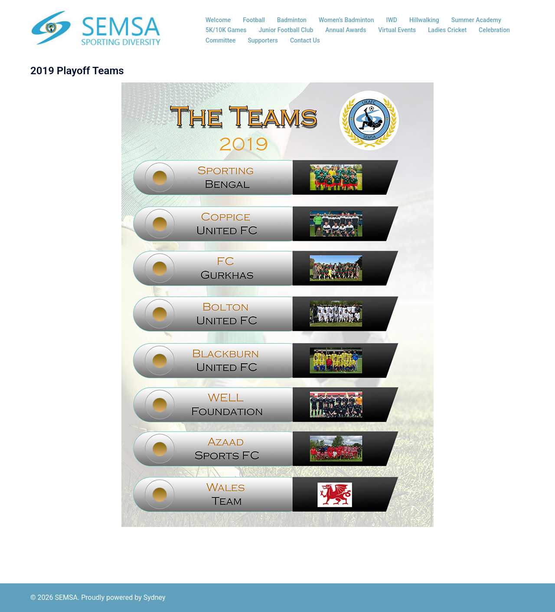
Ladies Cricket (447, 29)
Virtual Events (397, 29)
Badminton (292, 19)
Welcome (218, 19)
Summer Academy (476, 19)
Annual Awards (345, 29)
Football (254, 19)
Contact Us (305, 40)
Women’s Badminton (346, 19)
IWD (391, 19)
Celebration (494, 29)
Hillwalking (424, 19)
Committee (220, 40)
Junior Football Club (286, 29)
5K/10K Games (226, 29)
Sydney (155, 597)
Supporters (263, 40)
